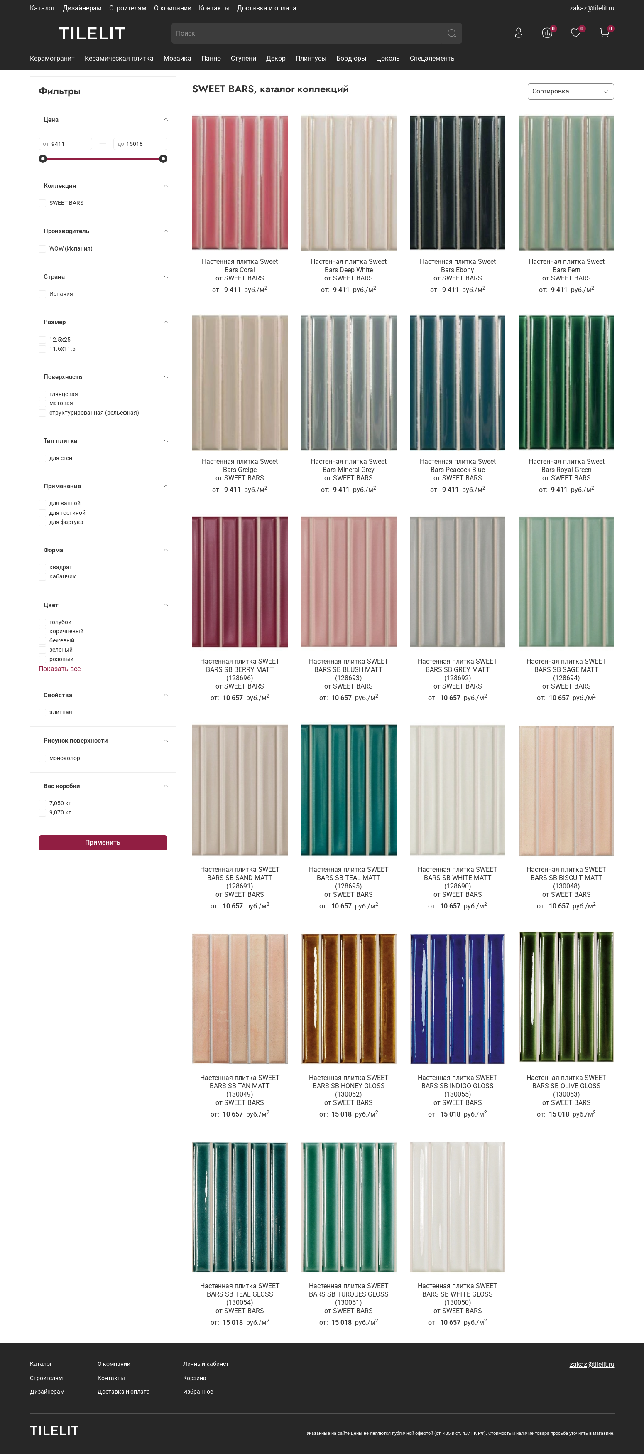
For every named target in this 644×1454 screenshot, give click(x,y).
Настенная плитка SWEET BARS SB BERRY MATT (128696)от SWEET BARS (240, 673)
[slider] (43, 159)
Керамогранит (52, 58)
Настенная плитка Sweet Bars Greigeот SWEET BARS (240, 470)
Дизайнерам (82, 8)
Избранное (198, 1391)
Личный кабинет (206, 1364)
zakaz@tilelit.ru (592, 8)
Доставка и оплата (266, 8)
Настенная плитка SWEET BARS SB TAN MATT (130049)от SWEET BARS (240, 1090)
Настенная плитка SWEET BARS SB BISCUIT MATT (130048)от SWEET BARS (566, 882)
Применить (102, 842)
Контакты (214, 8)
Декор (276, 58)
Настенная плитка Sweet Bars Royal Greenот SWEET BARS (567, 470)
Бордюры (351, 58)
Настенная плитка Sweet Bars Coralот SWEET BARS (240, 270)
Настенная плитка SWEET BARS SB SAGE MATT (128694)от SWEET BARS (566, 673)
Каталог (42, 8)
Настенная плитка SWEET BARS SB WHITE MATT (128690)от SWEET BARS (457, 882)
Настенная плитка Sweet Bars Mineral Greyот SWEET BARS (349, 470)
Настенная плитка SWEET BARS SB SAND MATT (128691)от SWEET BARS (240, 882)
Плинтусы (311, 58)
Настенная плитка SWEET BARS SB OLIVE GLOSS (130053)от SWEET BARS (566, 1090)
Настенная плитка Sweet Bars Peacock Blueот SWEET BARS (458, 470)
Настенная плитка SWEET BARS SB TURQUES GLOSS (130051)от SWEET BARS (349, 1298)
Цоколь (388, 58)
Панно (211, 58)
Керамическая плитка (119, 58)
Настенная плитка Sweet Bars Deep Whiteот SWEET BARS (349, 270)
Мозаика (177, 58)
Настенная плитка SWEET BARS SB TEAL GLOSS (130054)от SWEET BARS (240, 1298)
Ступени (243, 58)
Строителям (128, 8)
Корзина (194, 1378)
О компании (172, 8)
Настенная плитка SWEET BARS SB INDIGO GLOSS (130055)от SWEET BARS (457, 1090)
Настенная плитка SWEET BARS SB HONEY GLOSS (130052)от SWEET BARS (349, 1090)
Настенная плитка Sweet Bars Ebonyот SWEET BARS (458, 270)
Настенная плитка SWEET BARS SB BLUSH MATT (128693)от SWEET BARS (349, 673)
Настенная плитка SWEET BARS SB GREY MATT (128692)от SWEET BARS (457, 673)
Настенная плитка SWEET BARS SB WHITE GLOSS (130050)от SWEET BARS (457, 1298)
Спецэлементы (433, 58)
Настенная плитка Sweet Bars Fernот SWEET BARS (567, 270)
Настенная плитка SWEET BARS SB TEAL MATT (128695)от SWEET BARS (349, 882)
